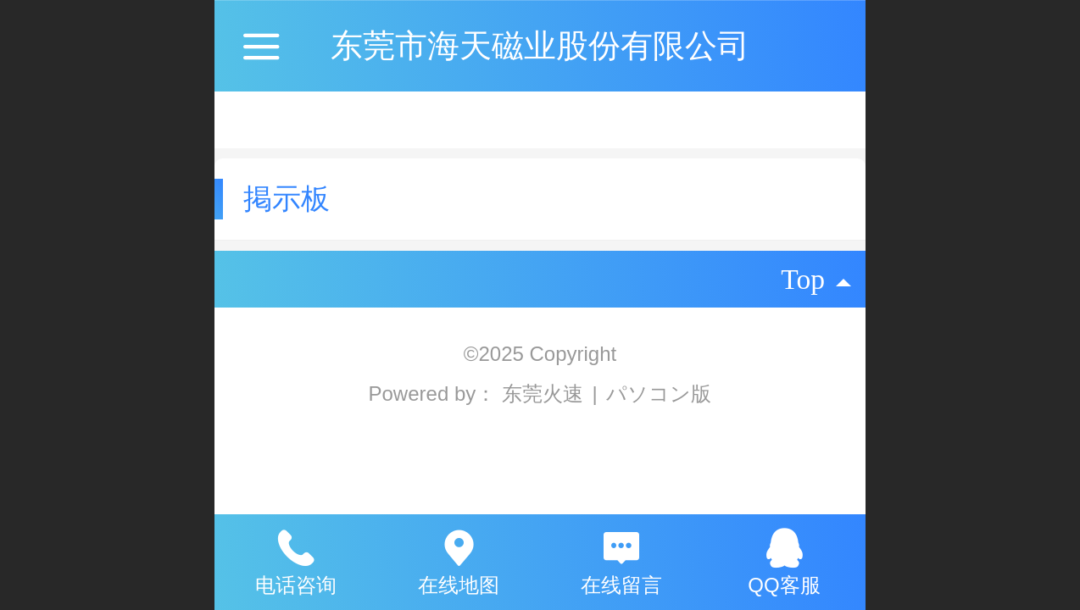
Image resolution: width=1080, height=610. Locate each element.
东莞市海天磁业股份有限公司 (540, 45)
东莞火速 (545, 393)
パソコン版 (658, 393)
